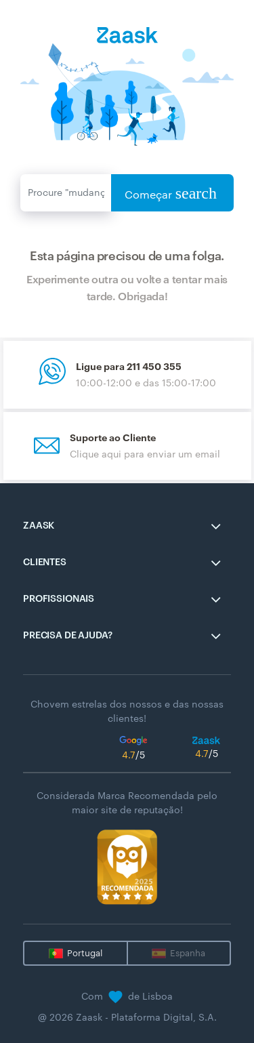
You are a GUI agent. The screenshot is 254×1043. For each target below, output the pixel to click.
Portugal (84, 953)
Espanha (187, 953)
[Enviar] (66, 192)
